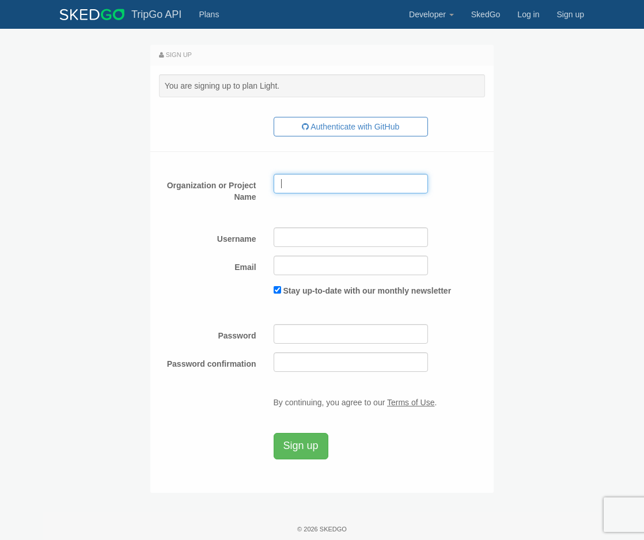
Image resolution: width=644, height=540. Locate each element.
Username (236, 239)
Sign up (570, 14)
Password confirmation (211, 363)
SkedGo (486, 14)
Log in (528, 14)
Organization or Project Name (211, 191)
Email (245, 267)
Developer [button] (431, 14)
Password (237, 335)
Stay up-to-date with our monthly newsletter (367, 290)
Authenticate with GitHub (350, 126)
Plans (209, 14)
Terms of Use (410, 402)
